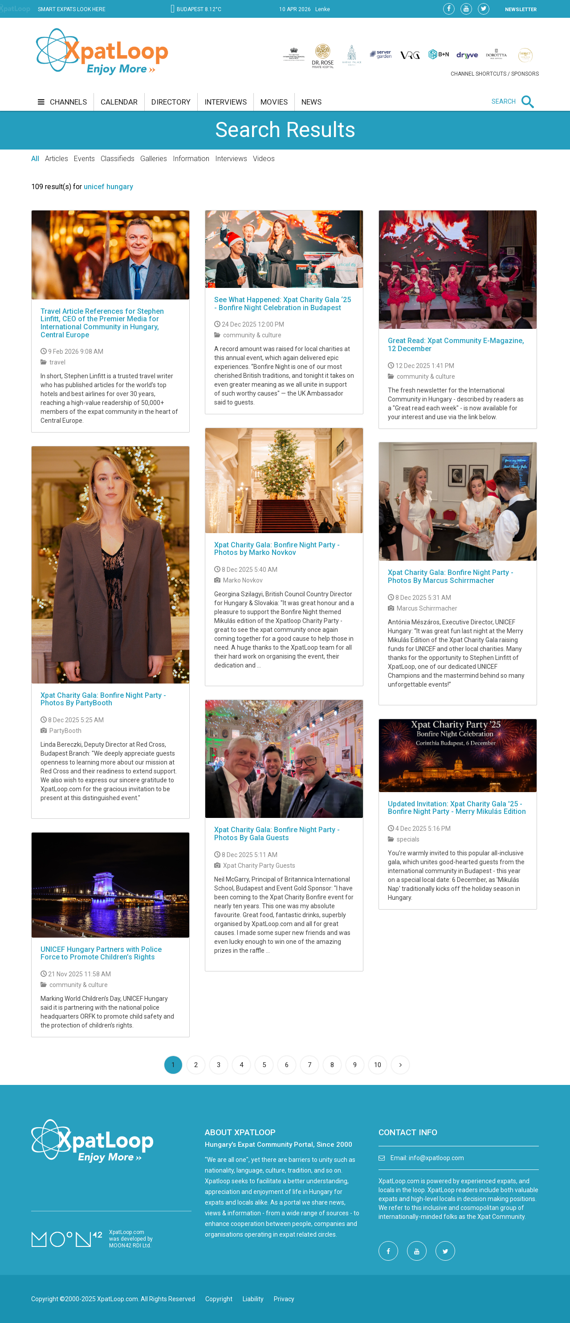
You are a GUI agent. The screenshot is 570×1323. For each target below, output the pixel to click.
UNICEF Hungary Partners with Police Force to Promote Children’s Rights (101, 953)
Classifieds (117, 158)
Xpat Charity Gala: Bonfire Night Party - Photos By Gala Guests (277, 833)
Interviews (231, 158)
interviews (225, 101)
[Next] (400, 1065)
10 (377, 1065)
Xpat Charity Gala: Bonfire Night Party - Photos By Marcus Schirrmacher (450, 576)
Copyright (218, 1299)
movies (274, 101)
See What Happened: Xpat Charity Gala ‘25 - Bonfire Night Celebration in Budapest (282, 303)
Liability (253, 1299)
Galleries (153, 158)
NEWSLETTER (521, 9)
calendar (119, 101)
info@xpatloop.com (436, 1157)
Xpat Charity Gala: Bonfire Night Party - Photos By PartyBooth (103, 699)
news (311, 101)
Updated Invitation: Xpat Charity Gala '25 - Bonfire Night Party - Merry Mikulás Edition (457, 808)
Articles (56, 158)
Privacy (284, 1299)
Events (84, 158)
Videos (264, 158)
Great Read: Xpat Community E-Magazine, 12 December (456, 344)
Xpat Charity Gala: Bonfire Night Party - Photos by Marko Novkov (277, 549)
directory (171, 101)
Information (191, 158)
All (35, 158)
